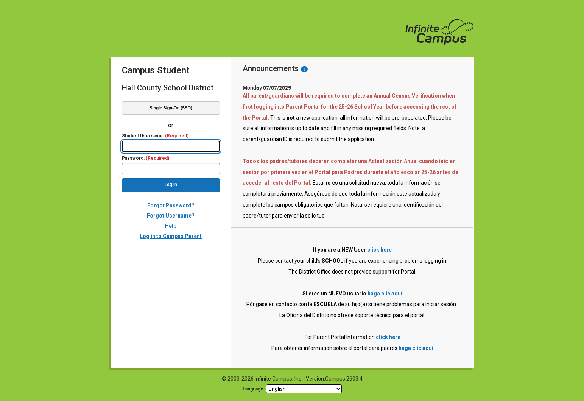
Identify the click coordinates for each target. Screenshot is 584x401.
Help (170, 225)
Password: (145, 158)
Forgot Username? (171, 215)
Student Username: (155, 136)
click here (379, 250)
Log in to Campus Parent (171, 236)
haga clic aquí (385, 294)
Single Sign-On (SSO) (171, 108)
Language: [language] (254, 389)
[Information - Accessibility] (304, 69)
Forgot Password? (171, 205)
